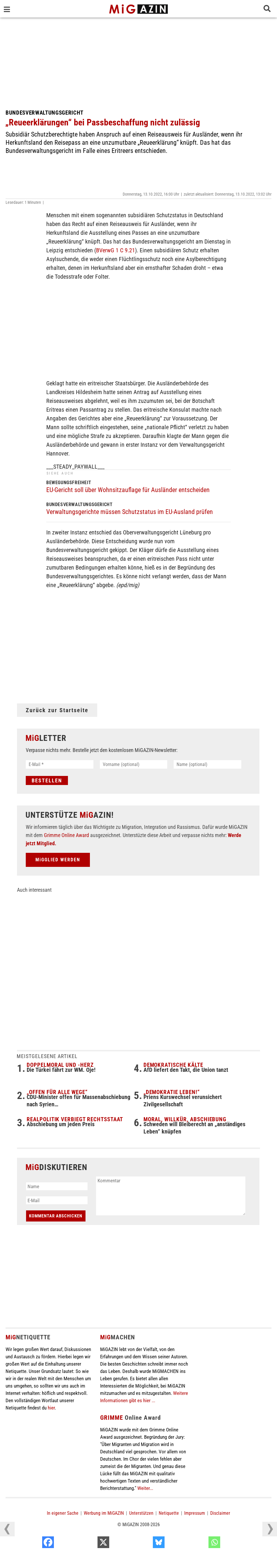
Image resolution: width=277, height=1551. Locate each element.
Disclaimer (220, 1514)
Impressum (194, 1514)
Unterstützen (141, 1514)
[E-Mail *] (59, 764)
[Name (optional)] (207, 764)
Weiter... (145, 1489)
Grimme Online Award (66, 836)
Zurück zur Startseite (57, 710)
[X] (143, 1543)
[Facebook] (88, 1543)
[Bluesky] (198, 1543)
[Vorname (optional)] (133, 764)
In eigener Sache (62, 1514)
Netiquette (169, 1514)
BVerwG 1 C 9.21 (115, 250)
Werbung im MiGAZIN (104, 1514)
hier (51, 1408)
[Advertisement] (138, 61)
